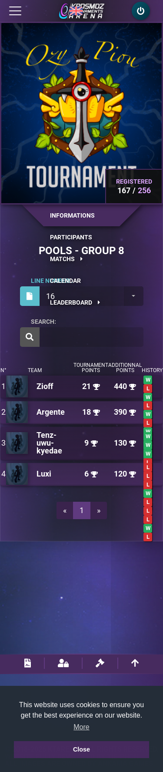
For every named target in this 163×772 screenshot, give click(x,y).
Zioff (45, 386)
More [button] (81, 727)
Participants (71, 237)
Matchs (66, 258)
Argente (51, 411)
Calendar (65, 280)
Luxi (44, 473)
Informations (72, 215)
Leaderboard (75, 302)
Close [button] (81, 749)
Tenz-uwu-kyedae (49, 442)
